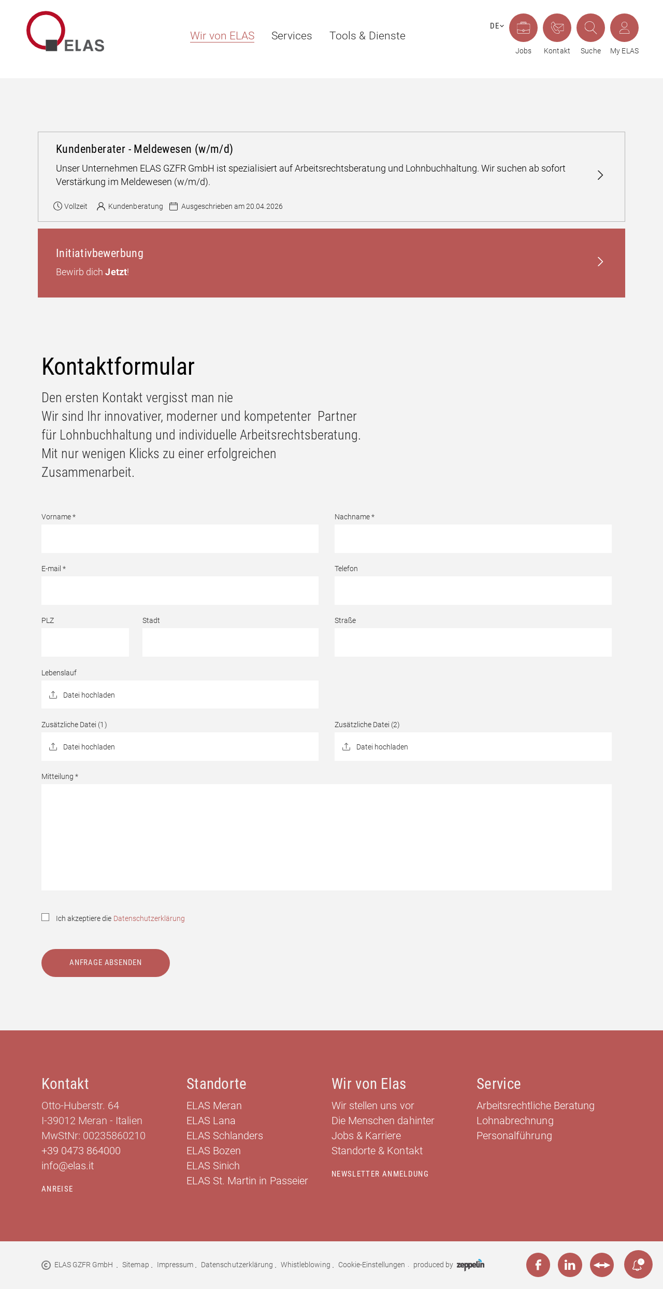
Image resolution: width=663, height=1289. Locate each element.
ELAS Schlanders (225, 1135)
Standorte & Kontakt (377, 1150)
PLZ (47, 620)
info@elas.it (67, 1165)
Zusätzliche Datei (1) (74, 724)
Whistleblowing (305, 1264)
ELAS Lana (211, 1120)
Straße (345, 620)
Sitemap (135, 1264)
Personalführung (514, 1135)
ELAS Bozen (213, 1150)
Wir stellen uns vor (373, 1105)
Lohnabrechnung (515, 1120)
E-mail (53, 568)
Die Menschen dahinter (383, 1120)
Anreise (57, 1189)
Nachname (354, 517)
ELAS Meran (214, 1105)
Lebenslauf (59, 673)
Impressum (175, 1264)
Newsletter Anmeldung (380, 1174)
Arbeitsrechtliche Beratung (536, 1105)
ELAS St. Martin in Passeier (247, 1180)
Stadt (151, 620)
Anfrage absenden (105, 962)
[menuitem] (217, 36)
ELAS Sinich (213, 1165)
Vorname (58, 517)
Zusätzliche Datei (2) (367, 724)
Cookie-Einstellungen (372, 1264)
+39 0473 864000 (81, 1150)
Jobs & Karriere (366, 1135)
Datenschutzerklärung (149, 918)
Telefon (346, 568)
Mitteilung (59, 776)
